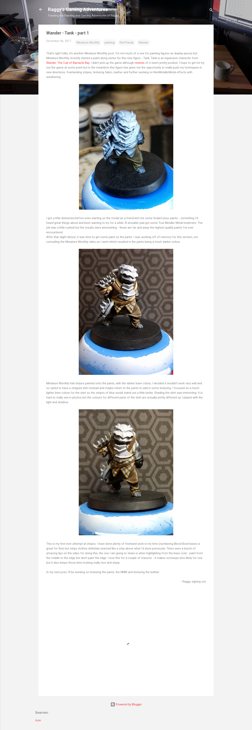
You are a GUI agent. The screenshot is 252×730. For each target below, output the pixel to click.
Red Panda (126, 42)
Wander (143, 42)
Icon (38, 720)
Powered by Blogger (126, 704)
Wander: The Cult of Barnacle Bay (67, 63)
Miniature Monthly (88, 42)
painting (110, 42)
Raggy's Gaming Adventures (78, 9)
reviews (140, 63)
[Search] (211, 11)
